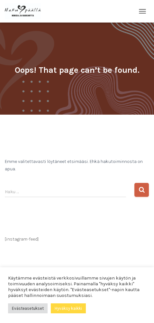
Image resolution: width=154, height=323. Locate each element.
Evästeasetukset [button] (28, 308)
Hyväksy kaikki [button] (68, 308)
